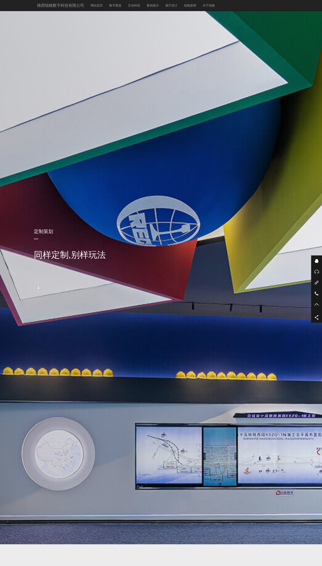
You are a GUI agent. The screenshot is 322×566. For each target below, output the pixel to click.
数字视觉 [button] (115, 5)
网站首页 (97, 5)
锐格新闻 (191, 5)
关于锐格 (209, 5)
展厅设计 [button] (171, 5)
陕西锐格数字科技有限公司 (60, 5)
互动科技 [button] (134, 5)
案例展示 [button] (153, 5)
